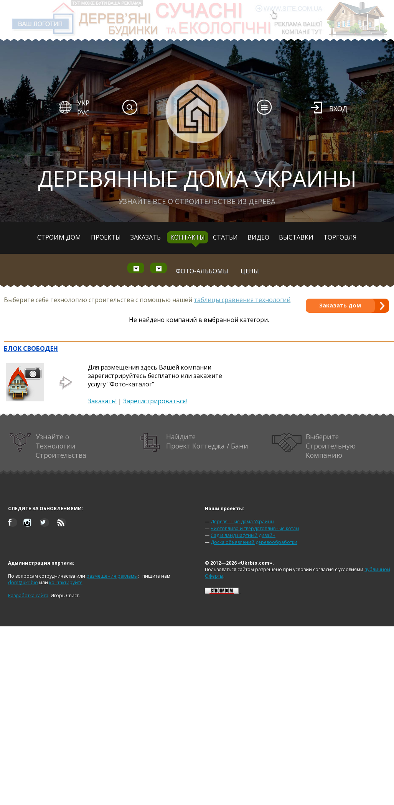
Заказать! (102, 401)
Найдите (194, 442)
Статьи (225, 237)
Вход (338, 108)
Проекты (106, 237)
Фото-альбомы (202, 271)
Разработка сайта (28, 595)
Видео (258, 237)
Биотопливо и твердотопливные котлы (255, 528)
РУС (83, 112)
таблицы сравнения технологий (242, 300)
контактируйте (65, 582)
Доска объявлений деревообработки (254, 542)
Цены (250, 271)
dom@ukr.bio (23, 582)
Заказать (145, 237)
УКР (83, 102)
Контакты (187, 237)
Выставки (296, 237)
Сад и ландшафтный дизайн (243, 535)
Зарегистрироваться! (155, 401)
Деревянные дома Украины (242, 521)
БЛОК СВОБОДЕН (31, 348)
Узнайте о (47, 446)
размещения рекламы (112, 576)
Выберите (314, 446)
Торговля (340, 237)
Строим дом (59, 237)
